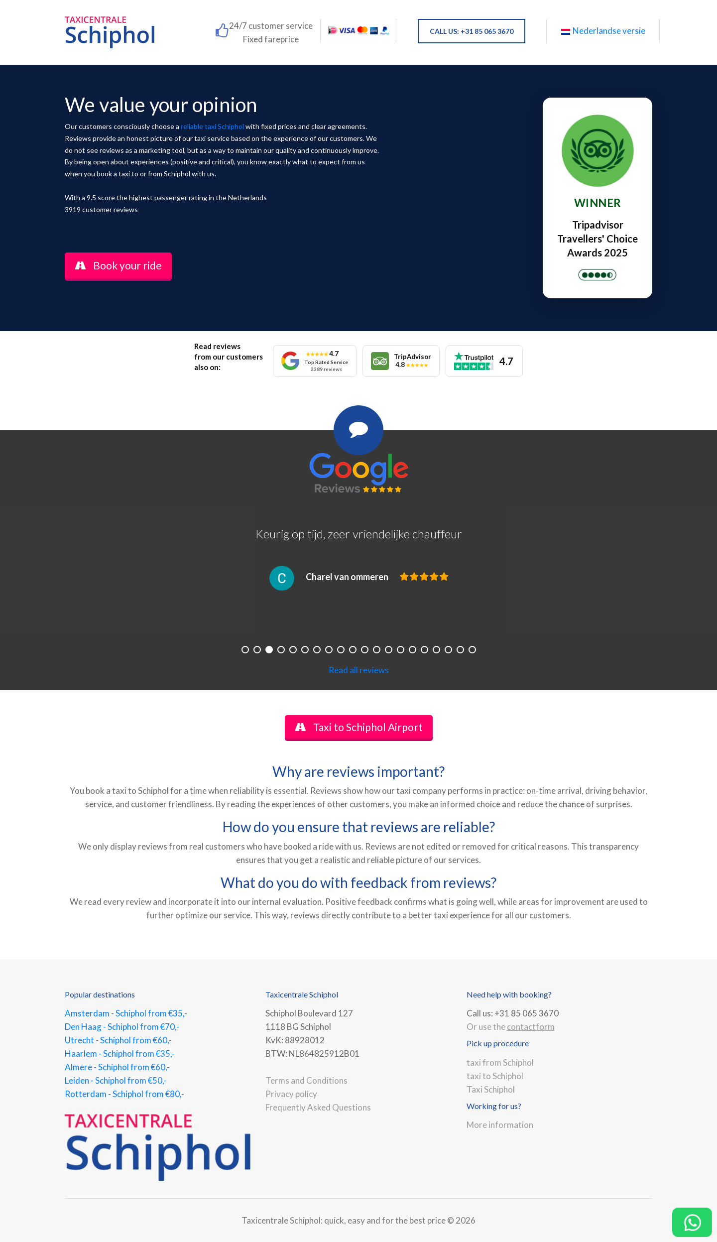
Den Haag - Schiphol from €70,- (122, 1026)
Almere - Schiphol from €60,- (117, 1067)
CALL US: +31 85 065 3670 (471, 31)
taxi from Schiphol (500, 1062)
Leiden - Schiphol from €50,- (116, 1080)
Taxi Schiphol (491, 1089)
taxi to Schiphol (495, 1076)
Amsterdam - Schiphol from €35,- (126, 1013)
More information (500, 1124)
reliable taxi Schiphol (212, 126)
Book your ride (118, 265)
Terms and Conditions (306, 1080)
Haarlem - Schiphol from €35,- (120, 1053)
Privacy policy (291, 1094)
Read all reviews (359, 670)
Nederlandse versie (603, 30)
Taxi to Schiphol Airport (359, 727)
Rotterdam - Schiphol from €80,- (124, 1094)
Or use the (511, 1026)
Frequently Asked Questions (318, 1107)
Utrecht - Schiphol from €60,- (118, 1040)
